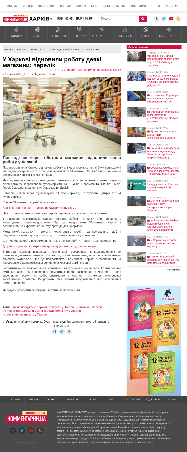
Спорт (91, 399)
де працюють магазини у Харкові (25, 310)
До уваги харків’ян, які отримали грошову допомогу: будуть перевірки (50, 246)
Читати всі (173, 269)
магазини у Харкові (89, 307)
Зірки (172, 399)
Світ (110, 399)
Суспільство (131, 399)
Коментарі (22, 442)
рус (168, 6)
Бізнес (34, 399)
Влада (15, 399)
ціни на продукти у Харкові (29, 307)
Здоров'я (153, 399)
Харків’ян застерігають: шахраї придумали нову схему (39, 207)
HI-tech (72, 399)
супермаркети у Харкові (65, 310)
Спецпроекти (149, 14)
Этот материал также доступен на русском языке (87, 69)
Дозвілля (53, 399)
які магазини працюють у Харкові (25, 314)
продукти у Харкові (62, 307)
